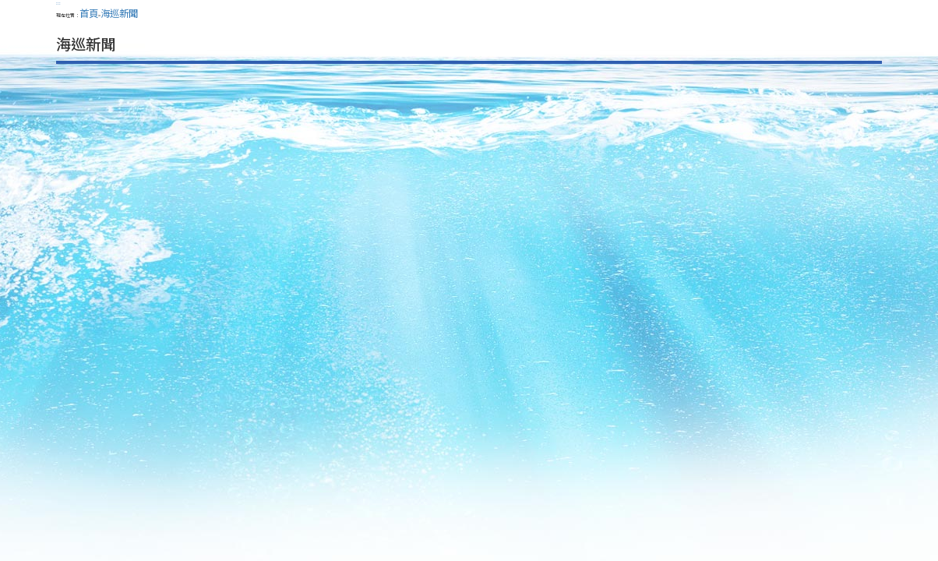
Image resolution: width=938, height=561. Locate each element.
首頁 (88, 13)
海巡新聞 (119, 13)
